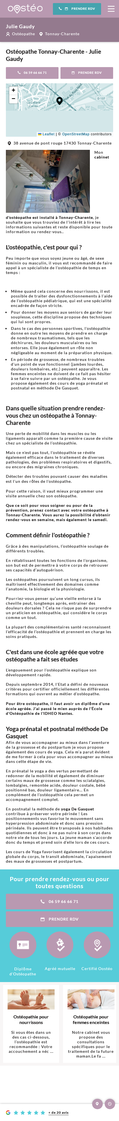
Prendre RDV (77, 8)
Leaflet (46, 134)
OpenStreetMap (76, 134)
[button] (59, 101)
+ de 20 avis (58, 1112)
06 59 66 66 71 (32, 72)
